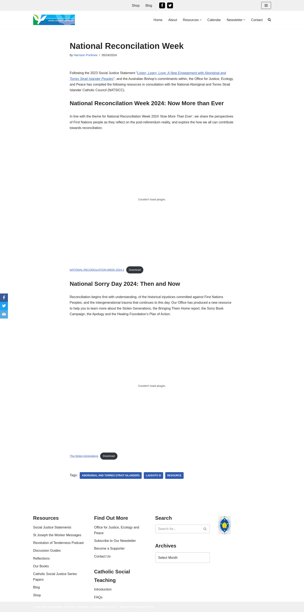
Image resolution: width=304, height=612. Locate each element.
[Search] (178, 529)
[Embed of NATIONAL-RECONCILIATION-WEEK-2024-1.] (152, 199)
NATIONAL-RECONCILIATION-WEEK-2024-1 (97, 269)
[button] (201, 20)
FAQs (98, 597)
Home (158, 20)
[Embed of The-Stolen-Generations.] (152, 385)
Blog (148, 5)
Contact (256, 20)
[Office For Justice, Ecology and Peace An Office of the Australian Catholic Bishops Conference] (54, 20)
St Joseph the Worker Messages (57, 535)
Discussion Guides (47, 550)
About (172, 20)
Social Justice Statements (52, 527)
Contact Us (102, 556)
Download (135, 269)
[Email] (4, 314)
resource (174, 475)
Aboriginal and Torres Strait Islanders (111, 475)
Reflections (41, 558)
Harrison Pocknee (85, 55)
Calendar (214, 20)
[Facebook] (162, 5)
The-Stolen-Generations (84, 456)
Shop (136, 5)
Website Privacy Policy (137, 607)
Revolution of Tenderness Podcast (58, 543)
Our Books (41, 566)
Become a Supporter (109, 548)
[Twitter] (170, 5)
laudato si (153, 475)
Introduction (103, 589)
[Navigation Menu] (266, 5)
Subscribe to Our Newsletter (115, 540)
